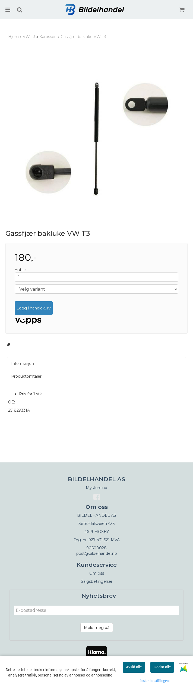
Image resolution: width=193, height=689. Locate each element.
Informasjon (22, 363)
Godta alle (162, 667)
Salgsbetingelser (96, 581)
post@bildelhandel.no (96, 553)
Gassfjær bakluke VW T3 (83, 36)
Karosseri (47, 36)
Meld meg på (96, 627)
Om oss (96, 573)
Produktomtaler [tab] (26, 376)
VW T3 (29, 36)
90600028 (96, 548)
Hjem (13, 36)
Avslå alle (134, 667)
